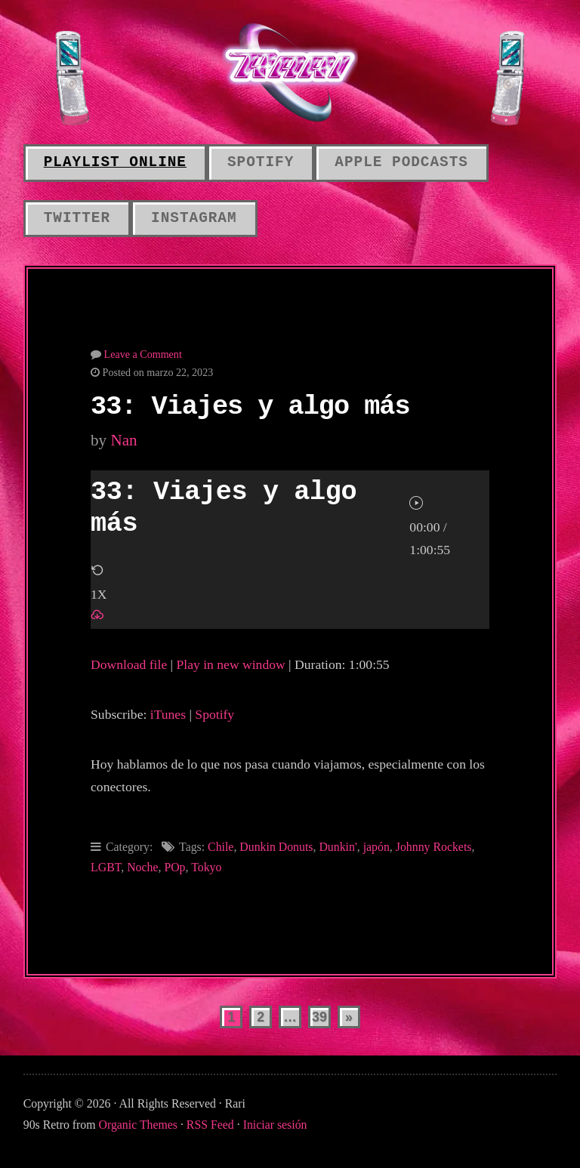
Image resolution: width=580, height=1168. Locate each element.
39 (319, 1017)
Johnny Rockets (434, 846)
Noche (142, 867)
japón (376, 846)
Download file (129, 664)
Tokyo (206, 867)
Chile (220, 846)
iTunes (168, 714)
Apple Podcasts (401, 162)
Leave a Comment (143, 354)
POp (174, 867)
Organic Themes (138, 1124)
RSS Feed (210, 1124)
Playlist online (115, 162)
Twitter (77, 218)
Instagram (194, 218)
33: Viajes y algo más (250, 407)
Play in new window (231, 664)
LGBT (106, 867)
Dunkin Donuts (276, 846)
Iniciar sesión (275, 1124)
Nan (123, 440)
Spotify (260, 162)
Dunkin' (337, 846)
